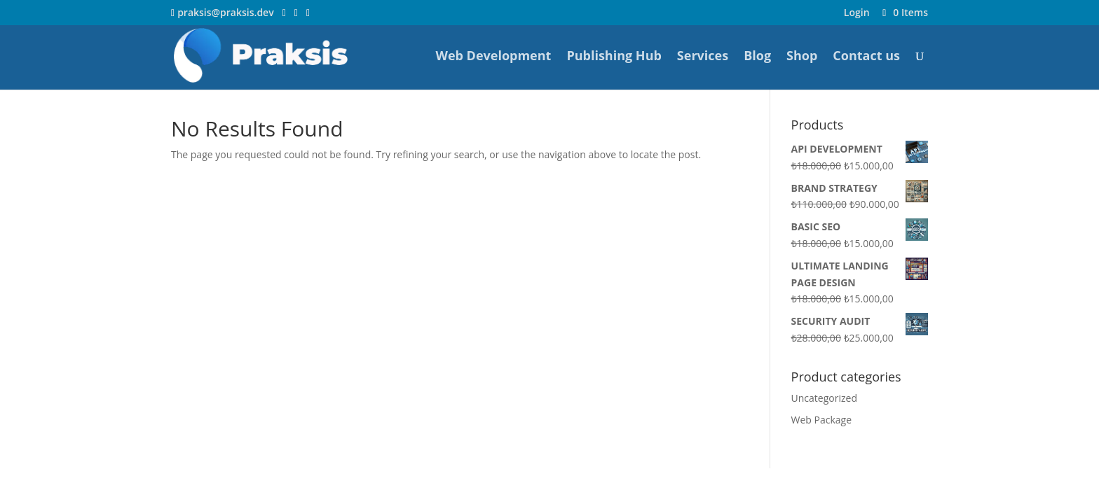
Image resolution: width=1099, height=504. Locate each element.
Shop (801, 57)
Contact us (866, 57)
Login (857, 13)
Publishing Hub (613, 57)
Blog (757, 57)
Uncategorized (824, 398)
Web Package (821, 419)
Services (702, 57)
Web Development (493, 57)
